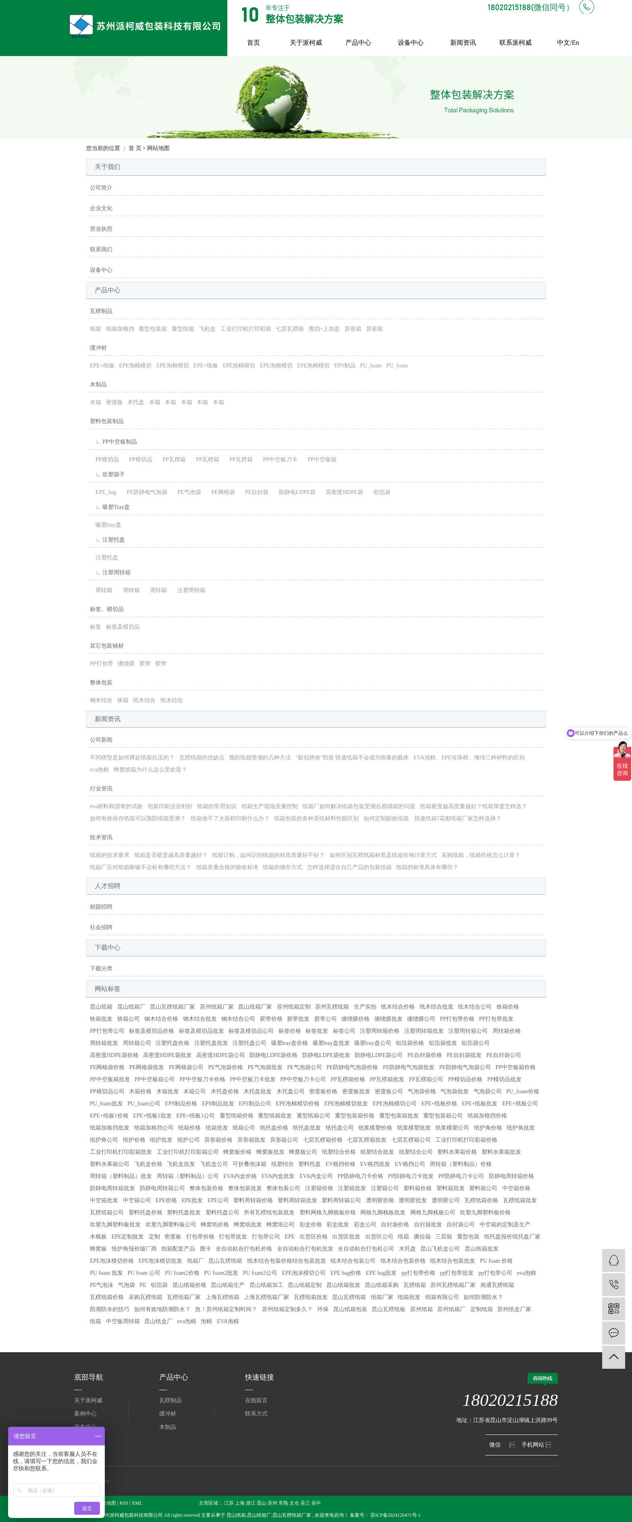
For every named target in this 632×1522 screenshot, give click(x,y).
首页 (253, 42)
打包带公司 (266, 1237)
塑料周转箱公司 (341, 1200)
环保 (322, 1309)
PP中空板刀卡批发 (253, 1079)
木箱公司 (194, 1091)
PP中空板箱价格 (516, 1067)
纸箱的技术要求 (109, 855)
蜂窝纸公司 (280, 1225)
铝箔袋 (379, 492)
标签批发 (317, 1031)
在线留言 (256, 1400)
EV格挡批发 (375, 1164)
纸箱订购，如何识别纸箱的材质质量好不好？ (268, 855)
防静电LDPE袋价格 (273, 1055)
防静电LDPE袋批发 (326, 1055)
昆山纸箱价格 (189, 1285)
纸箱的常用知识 (217, 806)
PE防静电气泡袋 (144, 492)
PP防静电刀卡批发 (411, 1176)
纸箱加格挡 (120, 329)
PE (142, 1285)
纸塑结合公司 (416, 1152)
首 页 (135, 148)
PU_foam (371, 366)
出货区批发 (346, 1237)
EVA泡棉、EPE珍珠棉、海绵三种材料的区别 (469, 758)
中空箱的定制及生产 (505, 1225)
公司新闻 (101, 740)
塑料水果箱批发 (501, 1152)
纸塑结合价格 (339, 1152)
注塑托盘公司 (249, 1043)
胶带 (145, 664)
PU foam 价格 (496, 1261)
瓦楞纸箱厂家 (184, 1297)
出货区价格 (313, 1237)
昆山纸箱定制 (305, 1285)
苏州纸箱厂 (451, 1309)
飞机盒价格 (148, 1164)
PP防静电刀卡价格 (360, 1176)
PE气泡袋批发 (264, 1067)
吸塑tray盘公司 (372, 1043)
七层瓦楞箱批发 (367, 1140)
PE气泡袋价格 (225, 1067)
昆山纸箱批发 (482, 1249)
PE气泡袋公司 (304, 1067)
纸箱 (95, 329)
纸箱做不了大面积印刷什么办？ (230, 818)
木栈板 (98, 1237)
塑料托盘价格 (145, 1212)
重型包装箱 (153, 329)
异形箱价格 (218, 1140)
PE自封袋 (253, 492)
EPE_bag (103, 492)
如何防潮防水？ (483, 1297)
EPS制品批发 (218, 1104)
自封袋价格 (395, 1225)
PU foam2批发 (221, 1273)
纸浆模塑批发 (414, 1128)
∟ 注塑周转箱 (110, 572)
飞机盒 (207, 329)
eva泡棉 (99, 770)
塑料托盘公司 (222, 1212)
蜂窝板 (98, 1249)
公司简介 (101, 188)
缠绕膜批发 (388, 1019)
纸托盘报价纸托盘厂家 (512, 1237)
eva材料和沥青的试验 (116, 806)
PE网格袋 (220, 492)
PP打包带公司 (107, 1031)
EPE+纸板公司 (520, 1104)
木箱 (95, 402)
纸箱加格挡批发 (109, 1128)
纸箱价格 (189, 1128)
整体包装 (101, 683)
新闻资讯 (463, 42)
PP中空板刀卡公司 (303, 1079)
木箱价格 (140, 1091)
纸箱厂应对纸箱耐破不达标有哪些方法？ (140, 867)
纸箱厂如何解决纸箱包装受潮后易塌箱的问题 (358, 806)
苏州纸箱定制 (294, 1007)
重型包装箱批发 (399, 1116)
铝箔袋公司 (476, 1043)
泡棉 (206, 1321)
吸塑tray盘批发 (331, 1043)
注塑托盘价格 (172, 1043)
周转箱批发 (104, 1043)
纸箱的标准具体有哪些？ (427, 867)
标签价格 (290, 1031)
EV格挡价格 (341, 1164)
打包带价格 (200, 1237)
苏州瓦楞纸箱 (332, 1007)
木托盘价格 (225, 1091)
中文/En (568, 42)
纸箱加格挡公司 (154, 1128)
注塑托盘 (104, 558)
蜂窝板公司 (303, 1152)
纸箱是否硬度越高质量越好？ (171, 855)
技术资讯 (101, 837)
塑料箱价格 (417, 1188)
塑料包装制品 (107, 421)
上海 (240, 1503)
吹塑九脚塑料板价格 (485, 1212)
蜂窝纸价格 (215, 1225)
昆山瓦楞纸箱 (225, 1261)
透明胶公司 (446, 1200)
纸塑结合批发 (377, 1152)
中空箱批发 (104, 1200)
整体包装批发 (245, 1188)
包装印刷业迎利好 (170, 806)
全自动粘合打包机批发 (305, 1249)
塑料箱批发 (451, 1188)
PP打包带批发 (496, 1019)
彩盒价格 (310, 1225)
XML (137, 1503)
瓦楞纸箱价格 (481, 1200)
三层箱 (443, 1237)
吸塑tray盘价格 (289, 1043)
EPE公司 (218, 1200)
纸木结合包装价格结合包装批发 (286, 1261)
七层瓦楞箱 (290, 329)
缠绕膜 (126, 664)
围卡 (205, 1249)
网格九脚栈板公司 (432, 1212)
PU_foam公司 (143, 1104)
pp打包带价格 (418, 1273)
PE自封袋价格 (424, 1055)
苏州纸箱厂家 (217, 1007)
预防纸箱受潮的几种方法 (260, 758)
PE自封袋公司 (503, 1055)
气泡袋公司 (488, 1091)
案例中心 (85, 1414)
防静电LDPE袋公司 (379, 1055)
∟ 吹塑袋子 (107, 474)
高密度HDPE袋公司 (220, 1055)
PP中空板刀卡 (277, 460)
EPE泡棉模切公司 (395, 1104)
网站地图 (106, 1503)
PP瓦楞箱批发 (387, 1079)
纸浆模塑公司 (452, 1128)
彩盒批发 (337, 1225)
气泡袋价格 (422, 1091)
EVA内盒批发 (278, 1176)
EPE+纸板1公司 (196, 1116)
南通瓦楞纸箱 (497, 1285)
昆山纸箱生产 (228, 1285)
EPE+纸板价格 (439, 1104)
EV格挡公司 (410, 1164)
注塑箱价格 (319, 1188)
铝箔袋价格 (410, 1043)
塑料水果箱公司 (109, 1164)
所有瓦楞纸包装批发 (269, 1212)
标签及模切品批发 (201, 1031)
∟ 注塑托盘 (107, 540)
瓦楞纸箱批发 (520, 1200)
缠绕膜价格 (355, 1019)
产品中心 (358, 42)
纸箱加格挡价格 (487, 1116)
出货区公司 (379, 1237)
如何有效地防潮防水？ (162, 1309)
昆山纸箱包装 (350, 1309)
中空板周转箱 (123, 1321)
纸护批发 (161, 1140)
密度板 (114, 402)
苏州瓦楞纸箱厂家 (453, 1285)
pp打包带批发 (457, 1273)
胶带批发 (298, 1019)
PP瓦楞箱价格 (348, 1079)
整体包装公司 (283, 1188)
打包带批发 (233, 1237)
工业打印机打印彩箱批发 (121, 1152)
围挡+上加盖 (324, 329)
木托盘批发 (257, 1091)
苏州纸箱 (421, 1309)
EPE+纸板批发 (480, 1104)
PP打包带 (101, 664)
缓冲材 (98, 348)
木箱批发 (167, 1091)
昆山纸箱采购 (382, 1285)
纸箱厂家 (382, 1297)
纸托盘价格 (274, 1128)
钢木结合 (101, 700)
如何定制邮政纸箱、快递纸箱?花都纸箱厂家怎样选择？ (432, 818)
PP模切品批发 (504, 1079)
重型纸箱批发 (275, 1116)
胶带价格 (271, 1019)
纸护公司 (188, 1140)
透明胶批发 (413, 1200)
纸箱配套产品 (178, 1249)
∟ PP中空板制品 (113, 442)
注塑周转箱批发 (424, 1031)
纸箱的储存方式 (282, 867)
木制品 (98, 385)
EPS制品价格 (181, 1104)
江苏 (229, 1503)
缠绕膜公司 (421, 1019)
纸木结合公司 (475, 1007)
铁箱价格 (508, 1007)
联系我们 (101, 249)
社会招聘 (101, 927)
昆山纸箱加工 (266, 1285)
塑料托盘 (309, 1164)
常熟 (283, 1503)
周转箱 (101, 590)
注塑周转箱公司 (468, 1031)
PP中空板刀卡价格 (202, 1079)
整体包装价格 (206, 1188)
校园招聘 (101, 907)
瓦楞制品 (101, 311)
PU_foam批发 (106, 1104)
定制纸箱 (481, 1309)
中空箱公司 (137, 1200)
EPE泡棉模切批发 (346, 1104)
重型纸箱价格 (237, 1116)
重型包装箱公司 (443, 1116)
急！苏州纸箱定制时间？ (226, 1309)
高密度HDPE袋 (341, 492)
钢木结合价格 (161, 1019)
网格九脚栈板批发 (382, 1212)
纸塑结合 (282, 1164)
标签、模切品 (107, 609)
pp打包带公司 (495, 1273)
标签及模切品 (123, 627)
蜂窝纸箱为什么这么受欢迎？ (150, 770)
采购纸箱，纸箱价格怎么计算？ (480, 855)
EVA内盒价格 (240, 1176)
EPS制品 (345, 366)
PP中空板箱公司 (155, 1079)
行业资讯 (101, 789)
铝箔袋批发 (443, 1043)
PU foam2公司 (260, 1273)
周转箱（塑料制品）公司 (188, 1176)
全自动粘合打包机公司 (366, 1249)
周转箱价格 (507, 1031)
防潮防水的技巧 (109, 1309)
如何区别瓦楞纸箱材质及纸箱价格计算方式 (383, 855)
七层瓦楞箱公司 (411, 1140)
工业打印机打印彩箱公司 (188, 1152)
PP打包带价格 (457, 1019)
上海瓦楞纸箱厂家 (266, 1297)
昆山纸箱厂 (131, 1007)
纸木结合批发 (436, 1007)
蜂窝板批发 (270, 1152)
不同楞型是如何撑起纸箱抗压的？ (132, 758)
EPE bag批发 (381, 1273)
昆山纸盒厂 (158, 1321)
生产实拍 (365, 1007)
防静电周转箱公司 (162, 1188)
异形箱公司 (284, 1140)
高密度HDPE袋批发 (167, 1055)
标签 (95, 627)
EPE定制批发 (128, 1237)
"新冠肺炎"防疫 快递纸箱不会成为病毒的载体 (352, 758)
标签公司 (344, 1031)
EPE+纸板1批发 (152, 1116)
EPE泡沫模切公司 (304, 1273)
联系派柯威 (515, 42)
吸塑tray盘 (105, 525)
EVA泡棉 (228, 1321)
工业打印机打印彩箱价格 (466, 1140)
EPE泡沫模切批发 (160, 1261)
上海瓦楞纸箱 (222, 1297)
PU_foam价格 (522, 1091)
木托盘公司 (290, 1091)
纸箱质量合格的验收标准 (227, 867)
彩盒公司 (365, 1225)
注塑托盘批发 (211, 1043)
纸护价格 (134, 1140)
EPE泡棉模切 (135, 366)
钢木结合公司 (238, 1019)
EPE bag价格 (346, 1273)
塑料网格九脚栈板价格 (327, 1212)
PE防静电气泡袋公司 (465, 1067)
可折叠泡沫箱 (249, 1164)
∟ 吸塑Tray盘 (110, 507)
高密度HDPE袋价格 (114, 1055)
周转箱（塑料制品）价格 (461, 1164)
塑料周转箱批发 (297, 1200)
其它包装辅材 (107, 646)
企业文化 (101, 208)
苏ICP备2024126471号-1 (395, 1515)
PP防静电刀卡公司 (461, 1176)
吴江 (305, 1503)
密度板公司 (389, 1091)
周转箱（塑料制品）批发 (121, 1176)
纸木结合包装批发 (452, 1261)
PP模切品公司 (107, 1091)
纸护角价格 (488, 1128)
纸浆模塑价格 (375, 1128)
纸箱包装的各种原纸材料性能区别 (316, 818)
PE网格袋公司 (186, 1067)
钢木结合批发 (200, 1019)
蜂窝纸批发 (248, 1225)
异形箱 (353, 329)
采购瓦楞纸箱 (145, 1297)
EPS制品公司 (255, 1104)
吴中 (316, 1503)
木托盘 (135, 402)
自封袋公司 (461, 1225)
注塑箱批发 (352, 1188)
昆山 (261, 1503)
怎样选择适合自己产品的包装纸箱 (349, 867)
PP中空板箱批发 (110, 1079)
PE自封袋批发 (464, 1055)
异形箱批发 (251, 1140)
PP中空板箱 (319, 460)
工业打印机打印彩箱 (245, 329)
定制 (154, 1237)
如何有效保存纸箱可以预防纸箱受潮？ (138, 818)
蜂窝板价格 (237, 1152)
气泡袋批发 (455, 1091)
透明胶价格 (380, 1200)
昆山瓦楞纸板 (388, 1309)
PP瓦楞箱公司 (426, 1079)
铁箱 (123, 700)
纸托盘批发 (307, 1128)
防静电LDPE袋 (294, 492)
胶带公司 (325, 1019)
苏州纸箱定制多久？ (287, 1309)
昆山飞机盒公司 (440, 1249)
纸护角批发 (521, 1128)
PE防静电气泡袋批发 (408, 1067)
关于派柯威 (306, 42)
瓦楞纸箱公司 (107, 1212)
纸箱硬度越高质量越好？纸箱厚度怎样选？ (473, 806)
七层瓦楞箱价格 (323, 1140)
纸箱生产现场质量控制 (269, 806)
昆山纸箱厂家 (255, 1007)
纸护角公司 (104, 1140)
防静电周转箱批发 (112, 1188)
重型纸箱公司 (314, 1116)
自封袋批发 (428, 1225)
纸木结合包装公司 (353, 1261)
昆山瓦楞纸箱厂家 (172, 1007)
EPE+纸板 (102, 366)
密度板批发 (356, 1091)
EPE (290, 1237)
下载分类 (101, 968)
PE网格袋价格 (107, 1067)
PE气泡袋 (186, 492)
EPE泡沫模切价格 (112, 1261)
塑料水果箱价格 (457, 1152)
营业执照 (101, 229)
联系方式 (256, 1414)
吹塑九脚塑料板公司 (171, 1225)
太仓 (294, 1503)
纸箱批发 (217, 1128)
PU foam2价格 (182, 1273)
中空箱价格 (516, 1188)
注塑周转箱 (189, 590)
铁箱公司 (128, 1019)
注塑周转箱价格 (379, 1031)
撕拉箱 (422, 1237)
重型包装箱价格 (354, 1116)
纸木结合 (144, 700)
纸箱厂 (195, 1261)
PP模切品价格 (465, 1079)
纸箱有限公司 (442, 1297)
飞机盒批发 (181, 1164)
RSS (124, 1503)
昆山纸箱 (101, 1007)
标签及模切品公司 (251, 1031)
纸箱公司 (244, 1128)
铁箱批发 (101, 1019)
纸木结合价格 (398, 1007)
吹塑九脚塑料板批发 (115, 1225)
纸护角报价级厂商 (134, 1249)
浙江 (251, 1503)
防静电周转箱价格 (511, 1176)
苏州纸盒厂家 (514, 1309)
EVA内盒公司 (316, 1176)
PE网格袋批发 (146, 1067)
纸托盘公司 (340, 1128)
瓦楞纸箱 (414, 1285)
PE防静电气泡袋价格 (352, 1067)
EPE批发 (192, 1200)
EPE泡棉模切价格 (298, 1104)
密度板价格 (323, 1091)
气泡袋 (126, 1285)
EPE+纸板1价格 (109, 1116)
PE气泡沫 (101, 1285)
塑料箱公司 (483, 1188)
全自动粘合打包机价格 (244, 1249)
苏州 (272, 1503)
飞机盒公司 (214, 1164)
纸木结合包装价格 (403, 1261)
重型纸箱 (183, 329)
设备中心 (411, 42)
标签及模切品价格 (151, 1031)
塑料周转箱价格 (253, 1200)
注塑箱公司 (385, 1188)
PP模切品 (104, 460)
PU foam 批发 (106, 1273)
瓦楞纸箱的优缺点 (202, 758)
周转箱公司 (137, 1043)
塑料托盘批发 (184, 1212)
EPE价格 (166, 1200)
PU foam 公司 (143, 1273)
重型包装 (468, 1237)
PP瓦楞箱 (171, 460)
